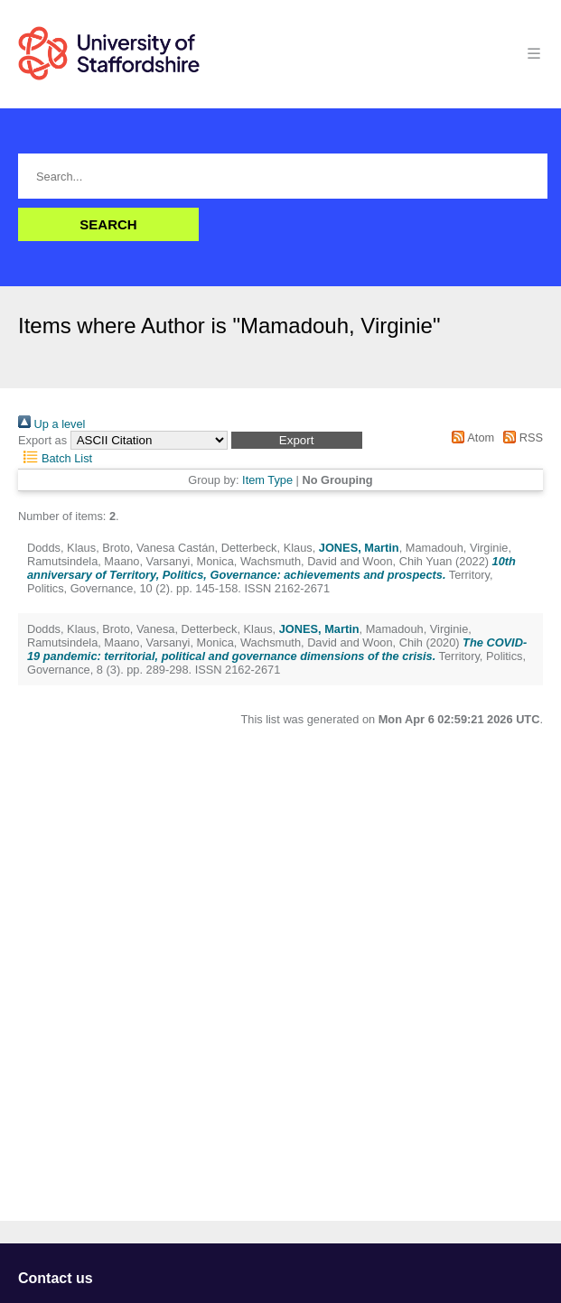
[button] (296, 440)
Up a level (51, 424)
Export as (42, 440)
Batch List (55, 458)
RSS (520, 437)
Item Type (267, 480)
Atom (470, 437)
